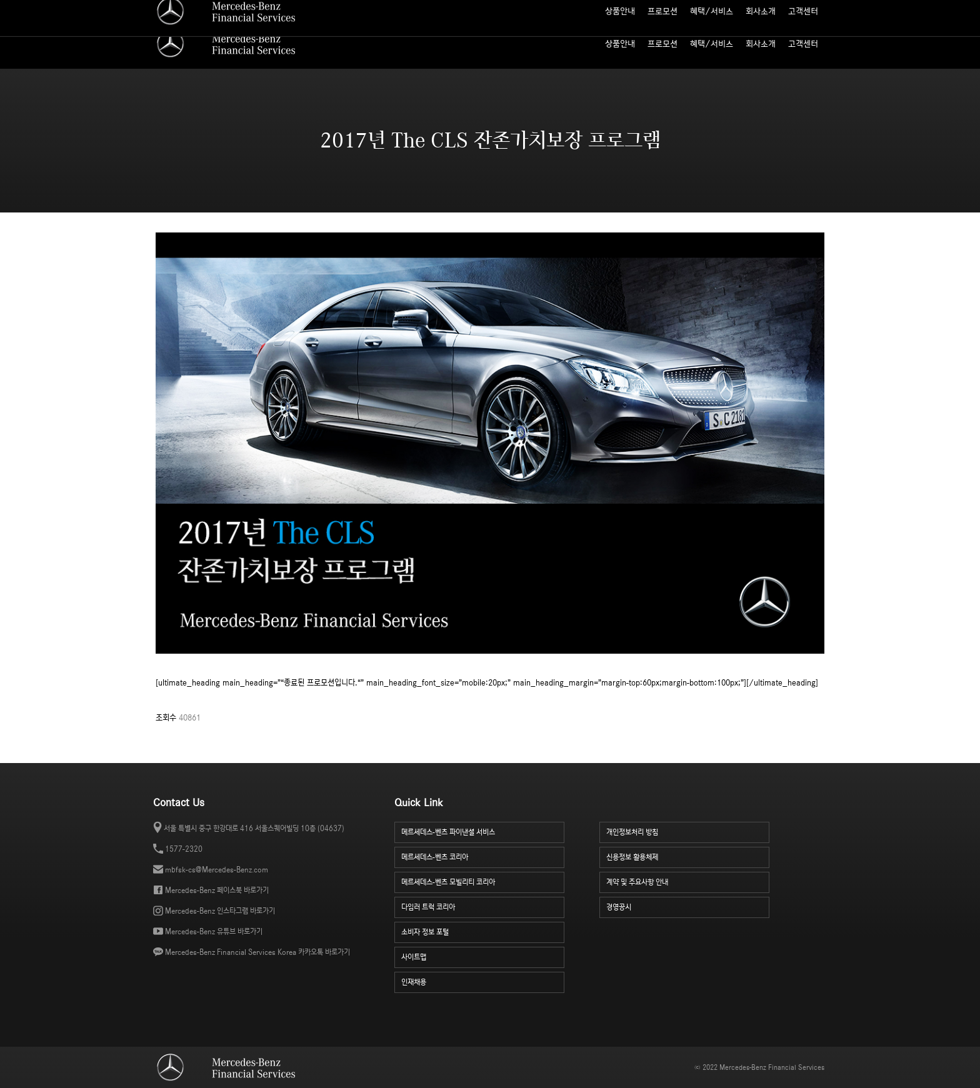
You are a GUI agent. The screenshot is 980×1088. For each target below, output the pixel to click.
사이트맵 (712, 9)
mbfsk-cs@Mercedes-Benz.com (216, 869)
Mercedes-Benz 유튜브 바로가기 (213, 931)
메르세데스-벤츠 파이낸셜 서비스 (483, 831)
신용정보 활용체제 (688, 856)
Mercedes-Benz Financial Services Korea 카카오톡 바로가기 (257, 952)
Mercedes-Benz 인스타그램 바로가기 (220, 911)
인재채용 (483, 981)
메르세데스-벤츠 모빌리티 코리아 (483, 881)
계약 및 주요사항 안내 (688, 881)
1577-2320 (183, 849)
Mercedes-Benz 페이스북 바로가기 (217, 890)
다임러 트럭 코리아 (483, 906)
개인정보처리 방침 (688, 831)
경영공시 (688, 906)
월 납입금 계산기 (664, 9)
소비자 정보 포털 (800, 9)
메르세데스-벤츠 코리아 (483, 856)
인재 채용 (751, 9)
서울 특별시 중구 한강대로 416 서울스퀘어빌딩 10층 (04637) (254, 828)
